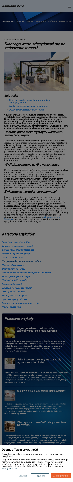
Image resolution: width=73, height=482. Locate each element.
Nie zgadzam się (40, 476)
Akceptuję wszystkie (61, 476)
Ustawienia (23, 476)
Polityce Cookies (10, 468)
